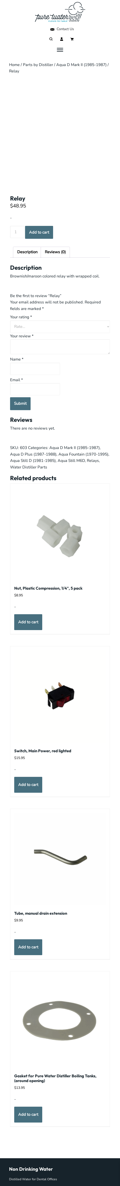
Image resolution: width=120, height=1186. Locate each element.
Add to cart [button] (28, 622)
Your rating (21, 317)
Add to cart (39, 232)
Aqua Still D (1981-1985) (33, 460)
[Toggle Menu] (60, 50)
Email (16, 380)
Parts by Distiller (38, 64)
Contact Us (62, 29)
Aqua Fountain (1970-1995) (83, 454)
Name (16, 359)
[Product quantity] (17, 232)
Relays (93, 460)
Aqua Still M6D (71, 460)
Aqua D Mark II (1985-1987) (81, 64)
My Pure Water (60, 12)
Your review (22, 336)
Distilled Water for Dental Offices (33, 1179)
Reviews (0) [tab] (55, 252)
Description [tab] (27, 252)
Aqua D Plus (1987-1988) (33, 454)
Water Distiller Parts (28, 467)
